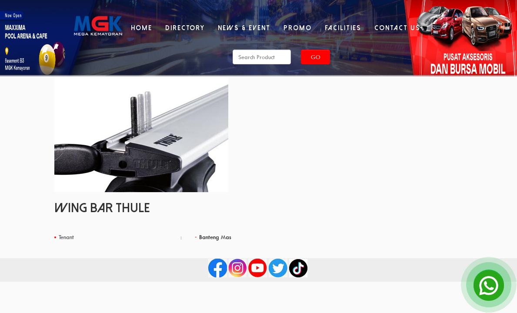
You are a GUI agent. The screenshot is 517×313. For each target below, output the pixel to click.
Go (315, 56)
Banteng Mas (215, 236)
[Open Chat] (489, 285)
